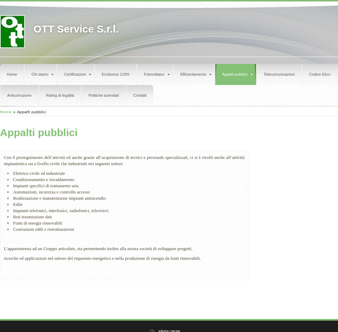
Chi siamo (42, 74)
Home (12, 74)
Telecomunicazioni (279, 74)
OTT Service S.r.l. (76, 29)
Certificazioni (77, 74)
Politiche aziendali (104, 95)
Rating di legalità (60, 95)
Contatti (140, 95)
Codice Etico (319, 74)
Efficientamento (196, 74)
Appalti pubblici (237, 74)
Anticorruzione (19, 95)
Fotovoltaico (156, 74)
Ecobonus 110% (115, 74)
